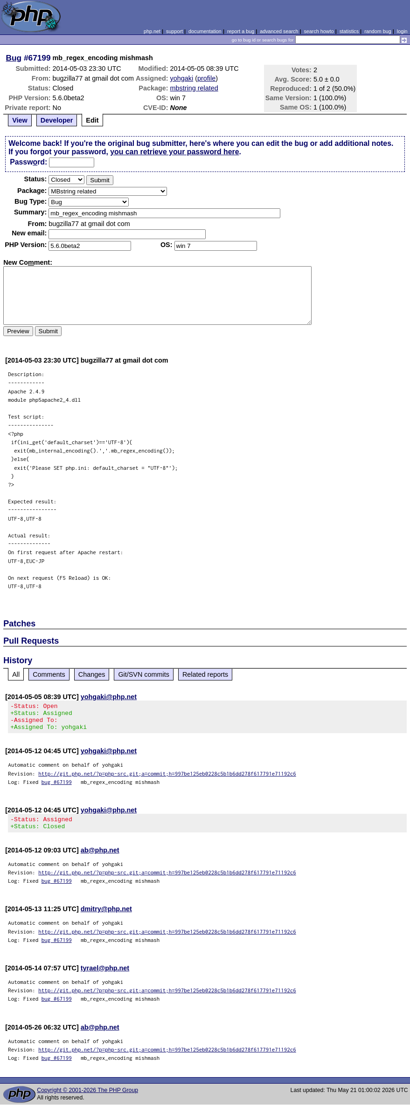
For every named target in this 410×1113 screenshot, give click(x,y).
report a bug (240, 31)
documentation (205, 31)
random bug (377, 31)
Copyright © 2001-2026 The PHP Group (87, 1098)
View (20, 120)
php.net (152, 31)
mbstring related (194, 88)
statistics (349, 31)
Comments (49, 674)
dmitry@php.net (106, 917)
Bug (14, 57)
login (402, 31)
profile (206, 78)
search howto (319, 31)
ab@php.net (100, 858)
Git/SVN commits (143, 674)
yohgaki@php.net (109, 697)
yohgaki (182, 78)
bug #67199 (57, 787)
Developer (57, 120)
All (16, 674)
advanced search (279, 31)
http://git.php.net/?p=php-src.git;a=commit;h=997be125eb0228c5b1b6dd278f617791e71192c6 (167, 779)
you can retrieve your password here (174, 152)
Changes (91, 674)
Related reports (205, 674)
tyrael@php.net (105, 976)
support (174, 31)
